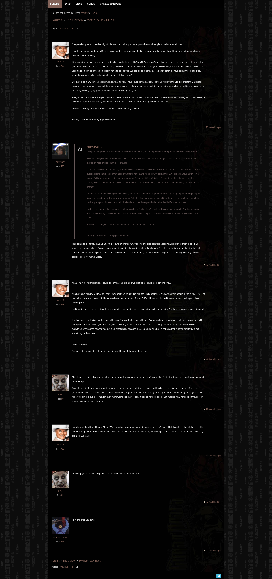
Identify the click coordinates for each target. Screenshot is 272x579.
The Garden (74, 20)
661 (62, 542)
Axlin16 (60, 61)
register (85, 13)
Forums (56, 20)
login (94, 13)
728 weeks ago (213, 127)
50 (62, 399)
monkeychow (60, 537)
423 (62, 166)
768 (62, 66)
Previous (63, 28)
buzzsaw (60, 162)
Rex (60, 394)
